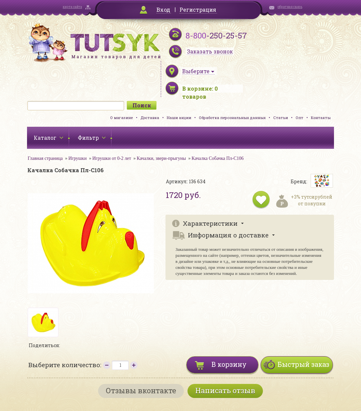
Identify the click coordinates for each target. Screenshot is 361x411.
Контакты (321, 117)
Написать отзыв (225, 390)
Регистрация (197, 9)
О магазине (121, 117)
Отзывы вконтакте (141, 390)
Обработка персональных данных (232, 117)
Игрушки (77, 158)
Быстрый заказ (303, 364)
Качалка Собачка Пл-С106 (218, 158)
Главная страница (45, 158)
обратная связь (290, 7)
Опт (299, 117)
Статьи (280, 117)
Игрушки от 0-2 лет (111, 158)
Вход (163, 9)
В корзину (229, 364)
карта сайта (72, 7)
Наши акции (179, 117)
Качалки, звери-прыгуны (161, 158)
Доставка (149, 117)
